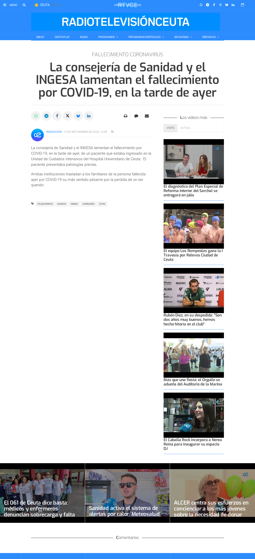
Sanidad (61, 204)
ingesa (74, 204)
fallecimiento (45, 204)
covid (102, 204)
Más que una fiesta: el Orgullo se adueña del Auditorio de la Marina (193, 382)
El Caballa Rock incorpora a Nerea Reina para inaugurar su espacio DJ (193, 444)
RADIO (84, 37)
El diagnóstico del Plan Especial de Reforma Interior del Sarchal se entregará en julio (193, 191)
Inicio (40, 37)
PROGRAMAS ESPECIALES (144, 37)
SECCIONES (181, 37)
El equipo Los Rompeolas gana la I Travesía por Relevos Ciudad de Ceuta (193, 255)
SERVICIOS (209, 37)
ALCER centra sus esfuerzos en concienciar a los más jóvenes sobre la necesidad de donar (211, 511)
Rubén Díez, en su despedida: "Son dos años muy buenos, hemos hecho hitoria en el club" (193, 319)
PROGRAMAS (106, 37)
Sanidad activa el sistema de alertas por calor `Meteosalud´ (126, 511)
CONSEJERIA (88, 204)
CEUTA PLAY (62, 37)
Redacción (54, 131)
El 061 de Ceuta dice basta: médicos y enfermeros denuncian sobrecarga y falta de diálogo (41, 511)
